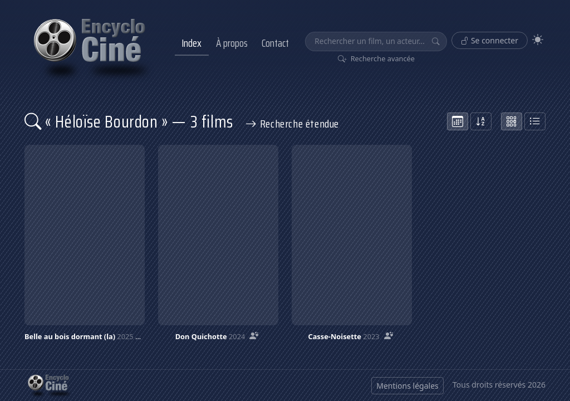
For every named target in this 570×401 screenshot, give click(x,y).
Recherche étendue (292, 124)
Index (191, 43)
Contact (275, 43)
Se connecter (489, 40)
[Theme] (538, 40)
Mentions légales (407, 385)
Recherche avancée (376, 58)
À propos (232, 43)
